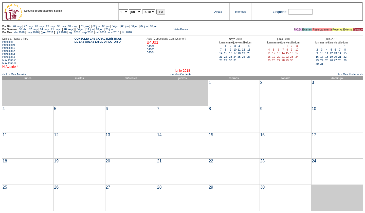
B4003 (151, 49)
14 (221, 53)
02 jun (96, 26)
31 (234, 60)
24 (234, 56)
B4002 (151, 46)
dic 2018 (126, 32)
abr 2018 (19, 32)
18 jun (99, 29)
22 (225, 56)
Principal (7, 41)
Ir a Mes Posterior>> (350, 74)
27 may (28, 26)
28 (221, 60)
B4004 (151, 52)
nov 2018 (113, 32)
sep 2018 (88, 32)
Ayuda (218, 11)
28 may (39, 26)
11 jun (90, 29)
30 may (61, 26)
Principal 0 (8, 44)
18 (239, 53)
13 (248, 49)
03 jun (106, 26)
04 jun (115, 26)
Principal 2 (8, 50)
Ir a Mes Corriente (180, 74)
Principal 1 (8, 47)
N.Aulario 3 (9, 63)
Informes (240, 11)
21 (221, 56)
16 (230, 53)
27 (248, 56)
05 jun (125, 26)
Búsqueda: (279, 12)
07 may (33, 29)
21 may (55, 29)
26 (243, 56)
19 (243, 53)
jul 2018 (62, 32)
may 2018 (33, 32)
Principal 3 (8, 53)
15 (225, 53)
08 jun (153, 26)
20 (248, 53)
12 (243, 49)
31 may (72, 26)
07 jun (144, 26)
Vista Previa (151, 29)
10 (234, 49)
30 (230, 60)
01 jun (85, 26)
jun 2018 (48, 32)
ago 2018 (74, 32)
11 (239, 49)
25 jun (109, 29)
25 (239, 56)
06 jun (134, 26)
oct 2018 (101, 32)
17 (234, 53)
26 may (17, 26)
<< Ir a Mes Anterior (14, 74)
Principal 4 (8, 56)
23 (230, 56)
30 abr (23, 29)
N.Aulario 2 (9, 60)
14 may (44, 29)
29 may (50, 26)
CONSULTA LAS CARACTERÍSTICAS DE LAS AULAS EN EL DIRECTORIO (98, 40)
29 (225, 60)
